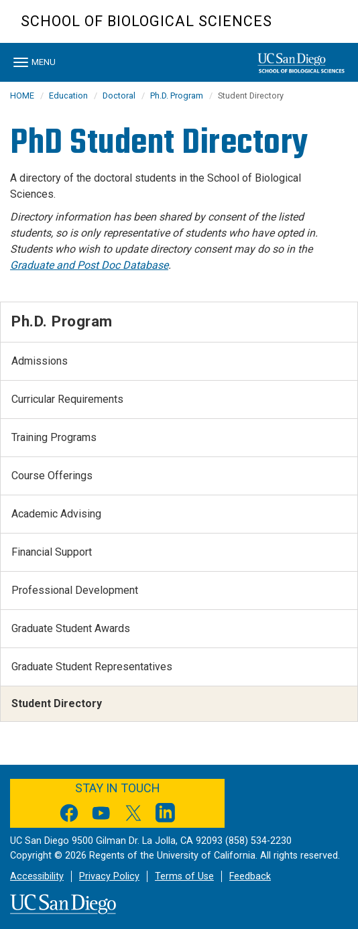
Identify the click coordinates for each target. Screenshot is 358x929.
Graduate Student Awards (70, 628)
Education (68, 95)
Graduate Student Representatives (91, 666)
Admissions (39, 361)
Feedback (250, 876)
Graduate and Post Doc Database (89, 265)
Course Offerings (52, 475)
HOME (22, 95)
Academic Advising (56, 513)
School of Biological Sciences (146, 21)
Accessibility (37, 876)
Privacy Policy (109, 876)
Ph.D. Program (176, 95)
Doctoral (119, 95)
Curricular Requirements (67, 399)
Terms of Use (184, 876)
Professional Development (74, 590)
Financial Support (51, 552)
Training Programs (54, 437)
